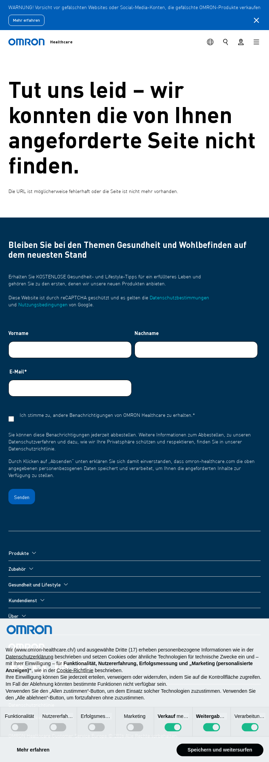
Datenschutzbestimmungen (179, 297)
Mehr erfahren (26, 20)
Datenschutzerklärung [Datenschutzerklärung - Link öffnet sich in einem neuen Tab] (29, 665)
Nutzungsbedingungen (43, 304)
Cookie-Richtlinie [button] (74, 679)
